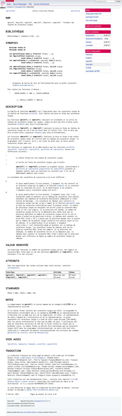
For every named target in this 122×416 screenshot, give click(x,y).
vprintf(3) (12, 149)
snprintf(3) (45, 169)
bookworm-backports (94, 39)
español (89, 61)
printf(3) (33, 113)
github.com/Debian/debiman (28, 412)
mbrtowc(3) (70, 203)
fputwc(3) (22, 344)
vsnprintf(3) (59, 169)
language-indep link (93, 14)
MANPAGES (9, 1)
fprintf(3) (22, 149)
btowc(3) (60, 186)
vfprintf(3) (34, 149)
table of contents (93, 26)
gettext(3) (12, 333)
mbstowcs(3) (42, 333)
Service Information (41, 4)
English (89, 58)
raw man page (91, 20)
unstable (89, 45)
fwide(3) (21, 124)
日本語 (88, 68)
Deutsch (89, 55)
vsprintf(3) (58, 149)
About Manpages (20, 4)
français (89, 64)
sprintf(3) (45, 149)
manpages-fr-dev (20, 7)
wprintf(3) (10, 11)
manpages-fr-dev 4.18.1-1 (42, 401)
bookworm (10, 7)
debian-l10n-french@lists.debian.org (42, 390)
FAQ (30, 4)
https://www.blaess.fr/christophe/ (29, 358)
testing (88, 42)
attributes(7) (13, 268)
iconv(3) (23, 333)
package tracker (92, 17)
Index (9, 4)
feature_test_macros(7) (22, 85)
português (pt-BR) (93, 71)
